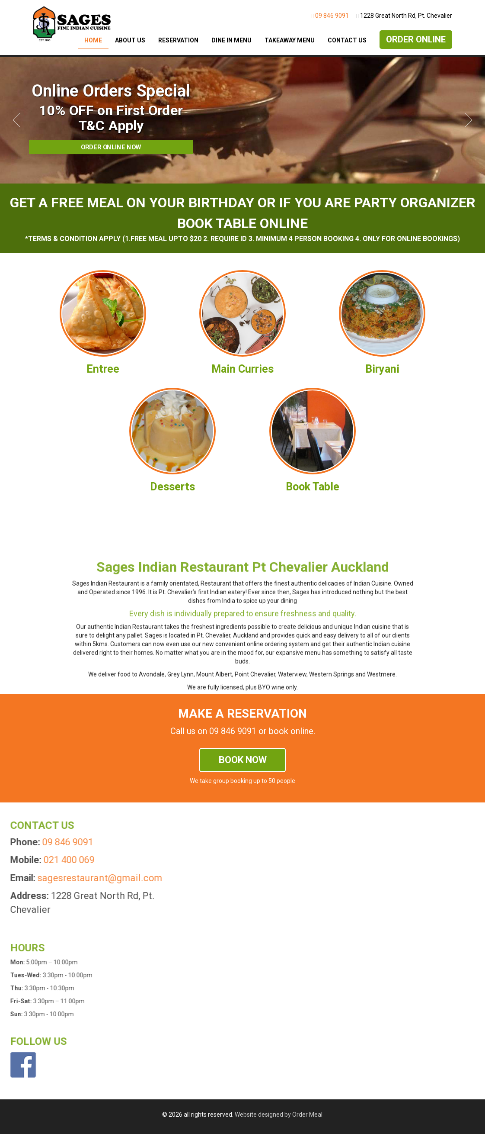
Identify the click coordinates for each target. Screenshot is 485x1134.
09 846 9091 (330, 15)
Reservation (178, 40)
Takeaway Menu (290, 40)
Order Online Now (111, 147)
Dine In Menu (231, 40)
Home (93, 40)
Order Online (416, 39)
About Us (130, 40)
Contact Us (347, 40)
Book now (243, 759)
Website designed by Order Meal (278, 1114)
